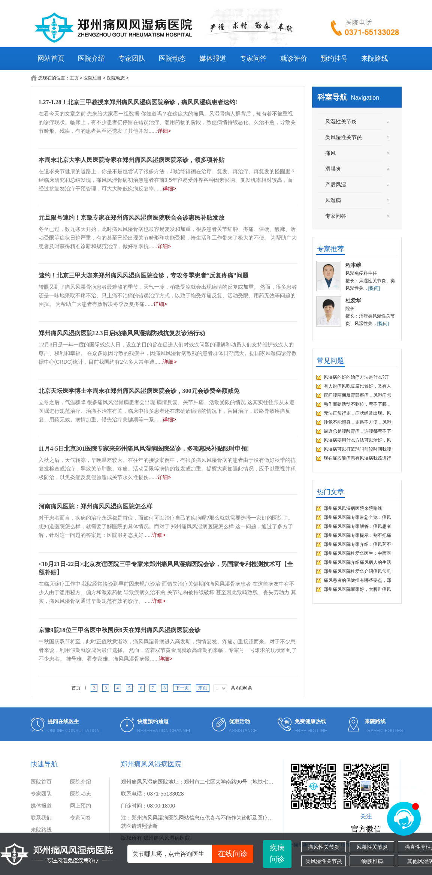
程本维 (353, 265)
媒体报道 (212, 58)
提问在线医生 (63, 721)
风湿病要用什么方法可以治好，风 (357, 440)
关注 (366, 816)
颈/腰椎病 (372, 861)
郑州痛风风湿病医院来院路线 (353, 508)
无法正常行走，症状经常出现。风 (357, 413)
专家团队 (131, 58)
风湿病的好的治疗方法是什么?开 (356, 377)
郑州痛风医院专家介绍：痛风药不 (357, 544)
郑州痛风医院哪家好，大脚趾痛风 (357, 589)
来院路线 (374, 58)
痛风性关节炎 (323, 847)
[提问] (374, 288)
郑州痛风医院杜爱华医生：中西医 (357, 553)
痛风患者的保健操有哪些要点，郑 (357, 580)
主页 (74, 78)
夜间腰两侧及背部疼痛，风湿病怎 (357, 395)
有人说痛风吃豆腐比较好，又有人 (357, 386)
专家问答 (253, 58)
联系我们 (41, 818)
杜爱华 (353, 300)
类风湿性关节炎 (323, 861)
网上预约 (80, 806)
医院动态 (172, 58)
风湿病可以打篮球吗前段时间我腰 (357, 449)
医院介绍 (91, 58)
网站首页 (50, 58)
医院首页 (41, 782)
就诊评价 (293, 58)
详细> (164, 131)
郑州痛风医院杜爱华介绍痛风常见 (357, 571)
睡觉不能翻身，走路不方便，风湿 (357, 422)
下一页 (182, 688)
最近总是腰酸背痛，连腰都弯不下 (357, 431)
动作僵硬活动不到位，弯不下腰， (357, 404)
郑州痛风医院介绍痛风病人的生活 (357, 562)
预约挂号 (334, 58)
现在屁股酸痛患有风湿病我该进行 (357, 458)
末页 (202, 688)
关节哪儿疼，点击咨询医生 (192, 854)
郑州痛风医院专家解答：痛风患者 (357, 526)
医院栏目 (93, 78)
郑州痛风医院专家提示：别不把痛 (357, 535)
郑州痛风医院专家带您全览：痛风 (357, 517)
